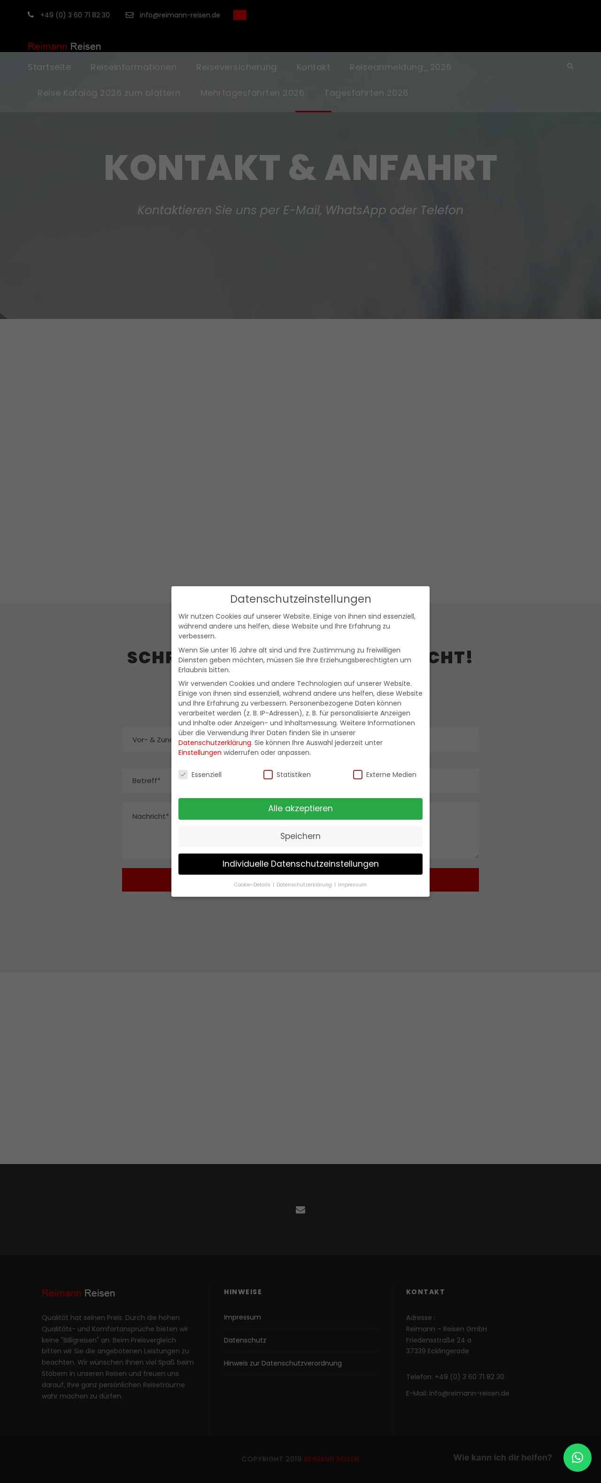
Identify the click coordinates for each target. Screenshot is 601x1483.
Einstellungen (200, 752)
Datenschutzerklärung (214, 742)
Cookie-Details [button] (253, 884)
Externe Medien (384, 774)
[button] (577, 1458)
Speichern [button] (300, 836)
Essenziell (200, 774)
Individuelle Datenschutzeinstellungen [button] (301, 864)
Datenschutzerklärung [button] (305, 884)
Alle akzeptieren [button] (300, 808)
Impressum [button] (352, 884)
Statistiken (287, 774)
